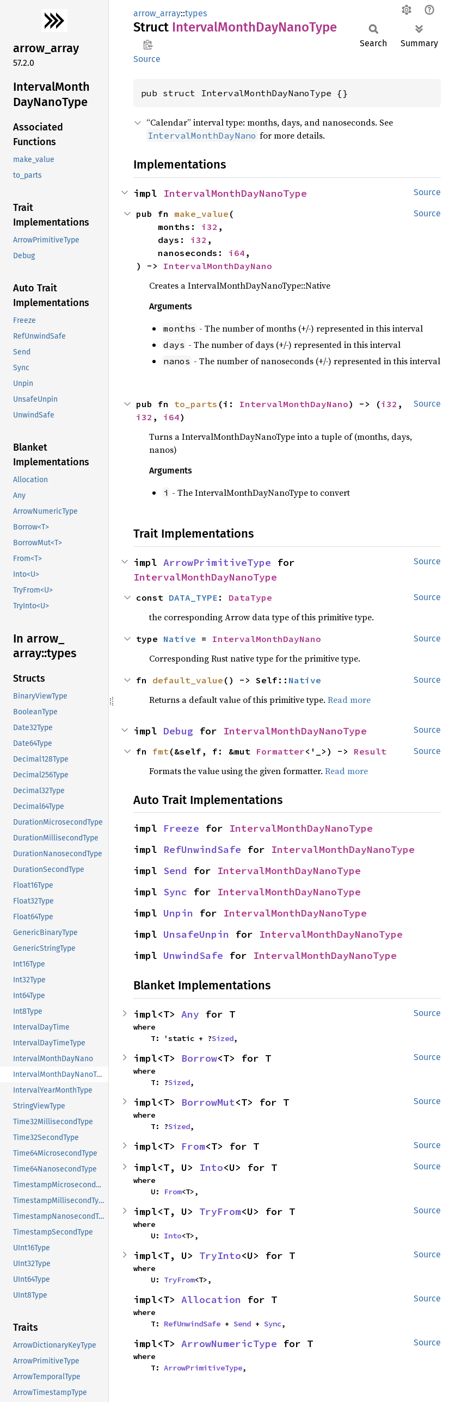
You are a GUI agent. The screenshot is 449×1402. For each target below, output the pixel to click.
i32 (209, 226)
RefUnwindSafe (202, 849)
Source (147, 59)
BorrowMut (208, 1102)
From (193, 1146)
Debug (178, 731)
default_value (187, 680)
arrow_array (157, 13)
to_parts (196, 403)
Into (211, 1167)
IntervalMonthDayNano (217, 265)
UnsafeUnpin (196, 934)
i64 (237, 252)
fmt (160, 751)
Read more (349, 700)
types (196, 13)
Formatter (280, 751)
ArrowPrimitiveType (217, 562)
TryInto (220, 1255)
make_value (201, 213)
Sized (222, 1038)
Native (179, 638)
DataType (250, 597)
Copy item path (148, 44)
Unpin (178, 913)
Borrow (199, 1058)
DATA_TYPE (193, 597)
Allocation (211, 1299)
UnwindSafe (193, 955)
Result (370, 751)
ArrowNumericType (229, 1343)
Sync (175, 892)
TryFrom (220, 1211)
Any (190, 1014)
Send (175, 870)
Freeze (181, 828)
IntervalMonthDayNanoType (235, 193)
